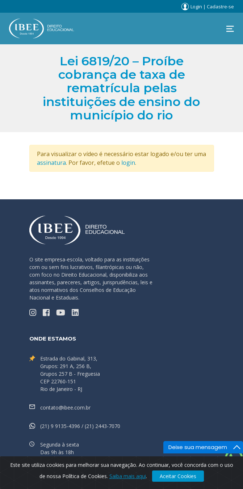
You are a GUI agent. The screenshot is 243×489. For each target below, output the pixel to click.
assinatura (51, 163)
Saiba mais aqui (127, 476)
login (128, 163)
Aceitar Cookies (178, 476)
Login (196, 6)
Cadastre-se (220, 6)
